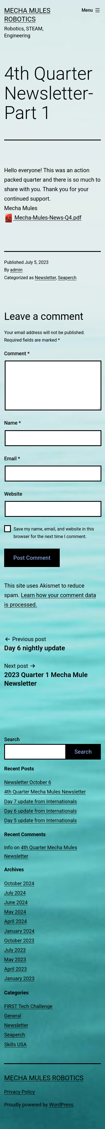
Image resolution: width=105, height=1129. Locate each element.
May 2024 (15, 912)
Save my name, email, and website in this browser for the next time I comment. (54, 532)
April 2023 (15, 969)
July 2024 (15, 893)
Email (12, 458)
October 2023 (19, 940)
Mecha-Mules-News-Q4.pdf (42, 217)
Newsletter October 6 (27, 782)
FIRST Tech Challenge (28, 1006)
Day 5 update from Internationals (40, 820)
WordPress (61, 1105)
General (12, 1016)
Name (12, 423)
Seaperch (67, 277)
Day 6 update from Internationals (40, 811)
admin (16, 269)
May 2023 (15, 959)
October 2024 (19, 883)
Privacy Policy (19, 1092)
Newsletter (45, 277)
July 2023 (15, 950)
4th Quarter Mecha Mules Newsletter (45, 792)
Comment (16, 353)
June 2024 (16, 902)
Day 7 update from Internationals (40, 801)
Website (13, 494)
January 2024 (19, 931)
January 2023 (19, 978)
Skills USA (15, 1044)
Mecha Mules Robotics (44, 1078)
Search (12, 739)
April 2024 (15, 921)
